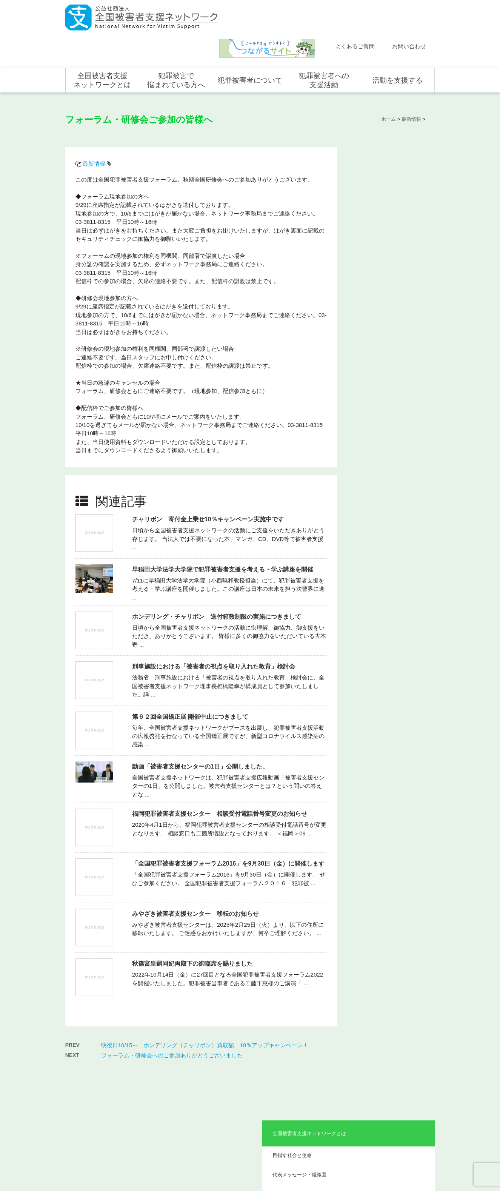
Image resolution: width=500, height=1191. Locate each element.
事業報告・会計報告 (376, 265)
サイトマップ (332, 1159)
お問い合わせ (409, 16)
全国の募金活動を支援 (397, 1121)
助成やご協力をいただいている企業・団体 (388, 242)
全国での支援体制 (318, 1066)
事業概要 (364, 219)
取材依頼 (82, 1121)
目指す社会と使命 (374, 162)
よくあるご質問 (355, 16)
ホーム (80, 1055)
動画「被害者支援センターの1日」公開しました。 (201, 732)
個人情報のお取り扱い (373, 1159)
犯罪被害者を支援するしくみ (252, 1102)
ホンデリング (388, 1110)
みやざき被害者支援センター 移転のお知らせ (196, 880)
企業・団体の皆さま (394, 1077)
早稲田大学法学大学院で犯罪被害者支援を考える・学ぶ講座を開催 (223, 535)
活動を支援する (397, 50)
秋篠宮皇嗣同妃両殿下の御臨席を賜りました (193, 929)
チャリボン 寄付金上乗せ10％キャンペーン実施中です (209, 485)
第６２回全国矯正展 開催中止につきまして (191, 682)
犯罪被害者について (250, 50)
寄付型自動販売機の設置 (399, 1132)
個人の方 (383, 1066)
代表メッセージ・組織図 (381, 181)
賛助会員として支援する (399, 1099)
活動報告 (82, 1077)
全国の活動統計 (316, 1099)
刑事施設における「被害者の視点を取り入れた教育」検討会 (214, 632)
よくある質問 (86, 1088)
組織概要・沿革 (371, 200)
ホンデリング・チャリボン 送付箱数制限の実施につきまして (217, 582)
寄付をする (385, 1088)
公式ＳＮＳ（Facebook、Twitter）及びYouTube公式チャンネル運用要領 (341, 1172)
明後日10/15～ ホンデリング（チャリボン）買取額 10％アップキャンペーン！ (204, 1009)
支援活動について (318, 1077)
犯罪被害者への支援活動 (324, 50)
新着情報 (82, 1066)
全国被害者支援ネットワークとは (102, 50)
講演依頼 (82, 1110)
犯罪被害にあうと (245, 1066)
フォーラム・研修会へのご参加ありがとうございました (172, 1019)
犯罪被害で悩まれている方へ (176, 50)
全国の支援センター (320, 1088)
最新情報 (94, 131)
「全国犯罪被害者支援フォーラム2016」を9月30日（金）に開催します (229, 829)
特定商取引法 (414, 1159)
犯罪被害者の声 (242, 1117)
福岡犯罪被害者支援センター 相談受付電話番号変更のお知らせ (220, 780)
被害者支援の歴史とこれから (252, 1082)
